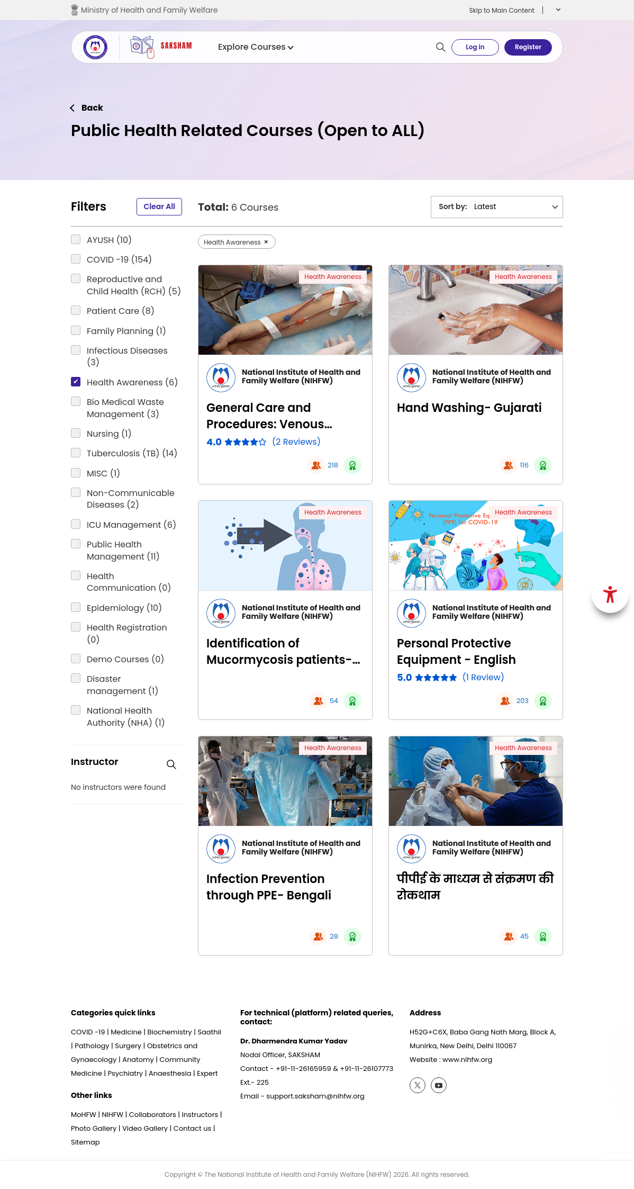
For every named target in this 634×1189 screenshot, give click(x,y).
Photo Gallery (93, 1128)
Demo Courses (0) (126, 659)
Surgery (128, 1046)
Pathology (92, 1046)
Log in (475, 46)
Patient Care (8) (121, 311)
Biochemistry (170, 1032)
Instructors (200, 1115)
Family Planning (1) (126, 331)
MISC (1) (103, 474)
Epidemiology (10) (124, 608)
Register (528, 46)
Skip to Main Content (502, 10)
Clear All (159, 206)
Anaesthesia (170, 1073)
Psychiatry (125, 1073)
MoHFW (83, 1115)
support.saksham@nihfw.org (315, 1096)
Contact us (192, 1128)
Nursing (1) (109, 434)
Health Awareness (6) (132, 383)
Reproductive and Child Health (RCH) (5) (134, 285)
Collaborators (152, 1115)
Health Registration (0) (127, 633)
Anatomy (138, 1060)
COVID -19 (88, 1032)
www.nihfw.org (467, 1060)
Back (92, 108)
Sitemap (85, 1142)
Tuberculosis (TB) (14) (132, 454)
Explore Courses (255, 47)
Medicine (126, 1032)
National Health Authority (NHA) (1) (126, 716)
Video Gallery (145, 1128)
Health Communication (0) (129, 582)
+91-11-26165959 (303, 1069)
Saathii (209, 1032)
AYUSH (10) (109, 240)
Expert (207, 1073)
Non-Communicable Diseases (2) (131, 499)
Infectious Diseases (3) (127, 356)
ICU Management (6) (131, 525)
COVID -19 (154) (119, 260)
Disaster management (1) (122, 685)
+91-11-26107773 (366, 1069)
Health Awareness (332, 276)
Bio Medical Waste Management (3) (125, 408)
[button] (557, 10)
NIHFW (112, 1115)
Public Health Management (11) (123, 550)
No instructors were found (118, 787)
